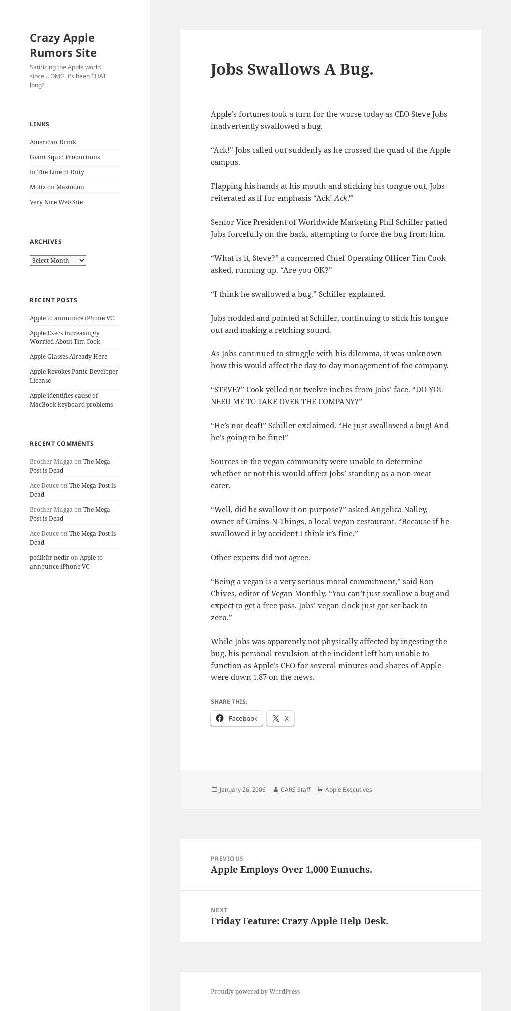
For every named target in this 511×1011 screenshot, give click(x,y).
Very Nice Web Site (56, 202)
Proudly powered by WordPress (255, 991)
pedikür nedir (49, 557)
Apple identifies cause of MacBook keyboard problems (71, 400)
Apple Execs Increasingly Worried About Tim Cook (65, 337)
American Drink (53, 142)
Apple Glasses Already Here (68, 356)
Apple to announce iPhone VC (72, 318)
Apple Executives (348, 789)
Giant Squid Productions (65, 157)
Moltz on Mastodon (57, 187)
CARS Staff (295, 789)
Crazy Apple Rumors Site (63, 45)
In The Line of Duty (57, 172)
